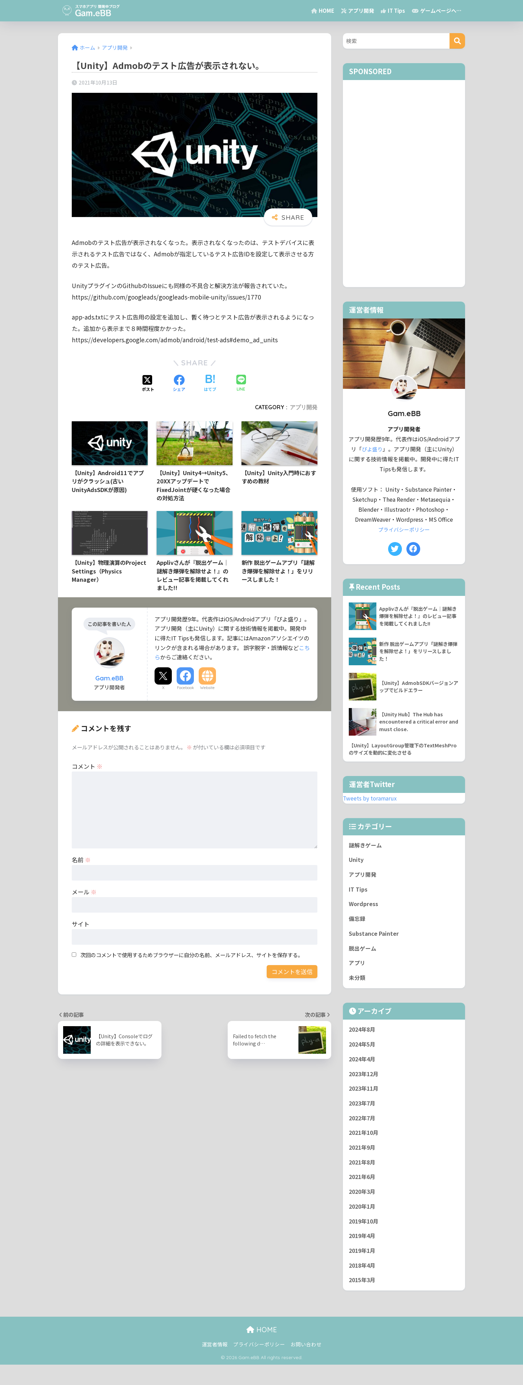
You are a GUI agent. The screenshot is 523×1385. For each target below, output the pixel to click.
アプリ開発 (357, 10)
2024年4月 (363, 1069)
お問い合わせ (306, 1364)
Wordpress (364, 908)
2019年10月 (365, 1239)
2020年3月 (363, 1208)
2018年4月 (363, 1285)
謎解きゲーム (366, 847)
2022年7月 (363, 1131)
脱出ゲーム (363, 955)
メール (84, 891)
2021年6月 (363, 1192)
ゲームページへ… (437, 10)
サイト (80, 924)
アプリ (357, 970)
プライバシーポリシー (404, 529)
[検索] (457, 41)
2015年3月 (363, 1300)
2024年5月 (363, 1053)
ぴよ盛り (372, 449)
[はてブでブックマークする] (210, 383)
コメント (87, 766)
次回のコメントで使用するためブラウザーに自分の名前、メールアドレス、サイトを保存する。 (191, 955)
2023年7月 (363, 1115)
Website (207, 687)
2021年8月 (363, 1177)
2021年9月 (363, 1161)
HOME (322, 10)
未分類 (357, 985)
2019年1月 (363, 1269)
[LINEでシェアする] (241, 383)
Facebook (185, 687)
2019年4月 (363, 1254)
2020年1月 (363, 1223)
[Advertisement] (404, 183)
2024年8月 (363, 1038)
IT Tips (393, 10)
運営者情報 (215, 1364)
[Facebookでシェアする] (179, 383)
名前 (81, 859)
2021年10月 (365, 1146)
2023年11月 (365, 1100)
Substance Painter (375, 939)
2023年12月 (365, 1084)
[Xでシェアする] (148, 383)
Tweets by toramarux (372, 799)
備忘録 (357, 924)
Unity (356, 862)
